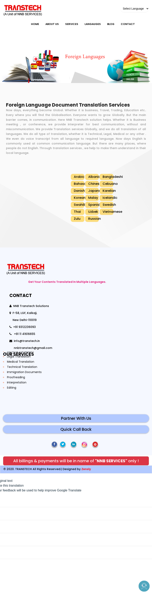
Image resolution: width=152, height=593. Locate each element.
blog (110, 24)
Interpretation (16, 382)
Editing (11, 388)
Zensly (86, 469)
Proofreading (16, 377)
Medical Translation (20, 362)
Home (35, 24)
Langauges (93, 24)
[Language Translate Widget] (134, 8)
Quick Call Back (76, 429)
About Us (52, 24)
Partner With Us (76, 418)
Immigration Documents (24, 372)
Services (71, 24)
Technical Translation (22, 367)
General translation (20, 351)
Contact (128, 24)
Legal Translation (19, 356)
